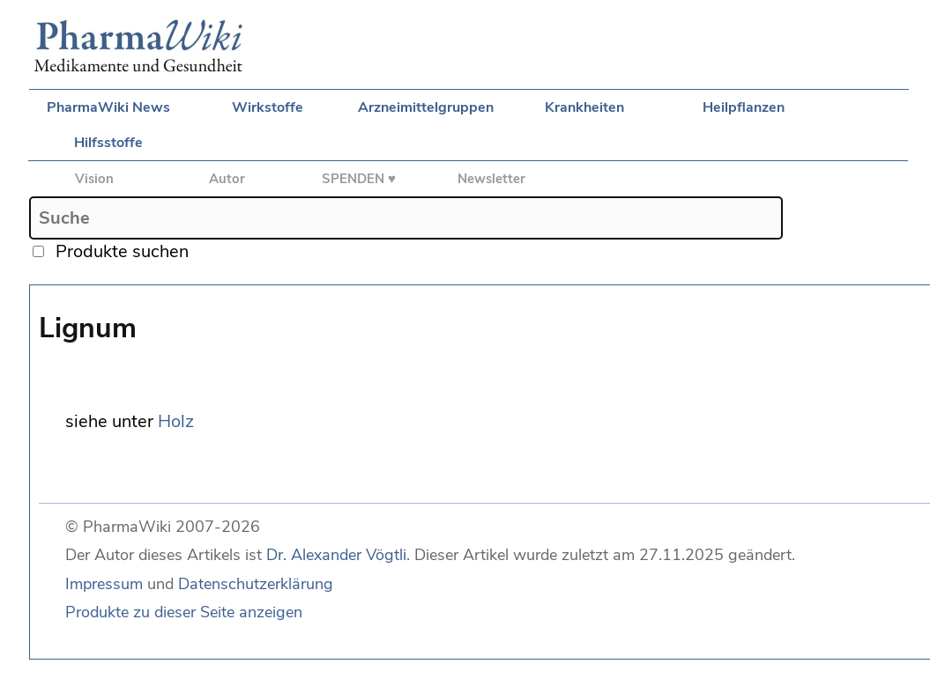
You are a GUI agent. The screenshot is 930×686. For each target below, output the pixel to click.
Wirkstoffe (267, 107)
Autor (227, 179)
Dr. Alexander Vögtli (336, 554)
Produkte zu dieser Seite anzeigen (183, 612)
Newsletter (491, 179)
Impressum (104, 583)
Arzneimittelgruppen (426, 107)
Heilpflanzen (744, 107)
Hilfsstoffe (108, 142)
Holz (176, 421)
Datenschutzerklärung (255, 583)
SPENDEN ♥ (359, 179)
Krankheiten (584, 107)
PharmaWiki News (108, 107)
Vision (94, 179)
